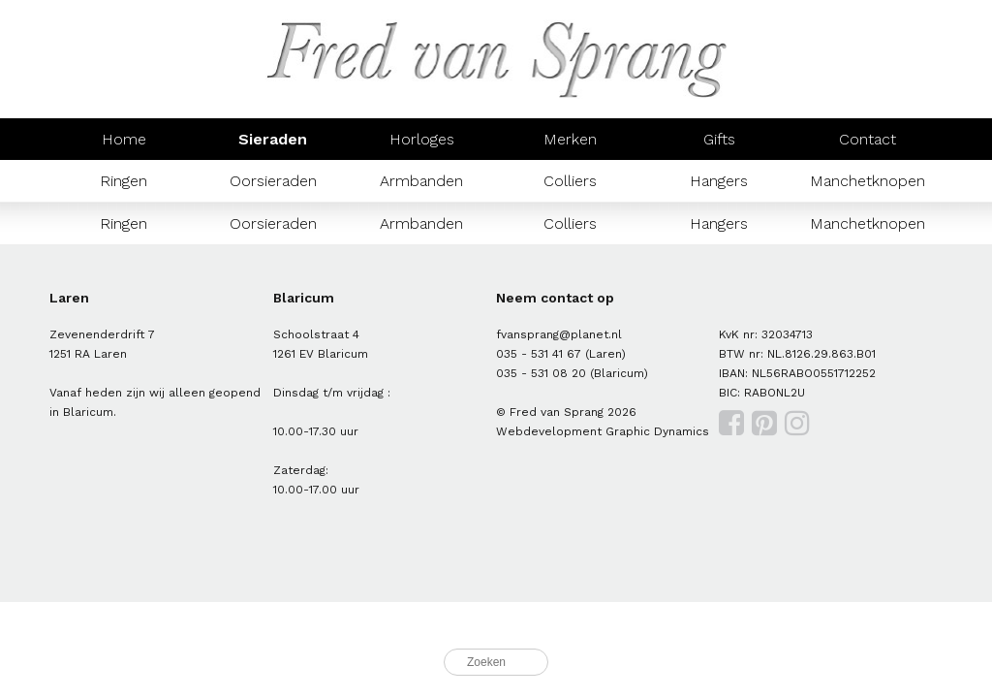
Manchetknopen (867, 181)
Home (124, 139)
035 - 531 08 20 (541, 373)
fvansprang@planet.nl (559, 334)
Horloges (421, 139)
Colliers (570, 181)
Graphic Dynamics (657, 431)
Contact (867, 139)
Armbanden (421, 181)
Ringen (123, 181)
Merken (570, 139)
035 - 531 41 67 (538, 354)
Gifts (719, 139)
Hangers (719, 181)
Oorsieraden (273, 181)
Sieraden (272, 139)
